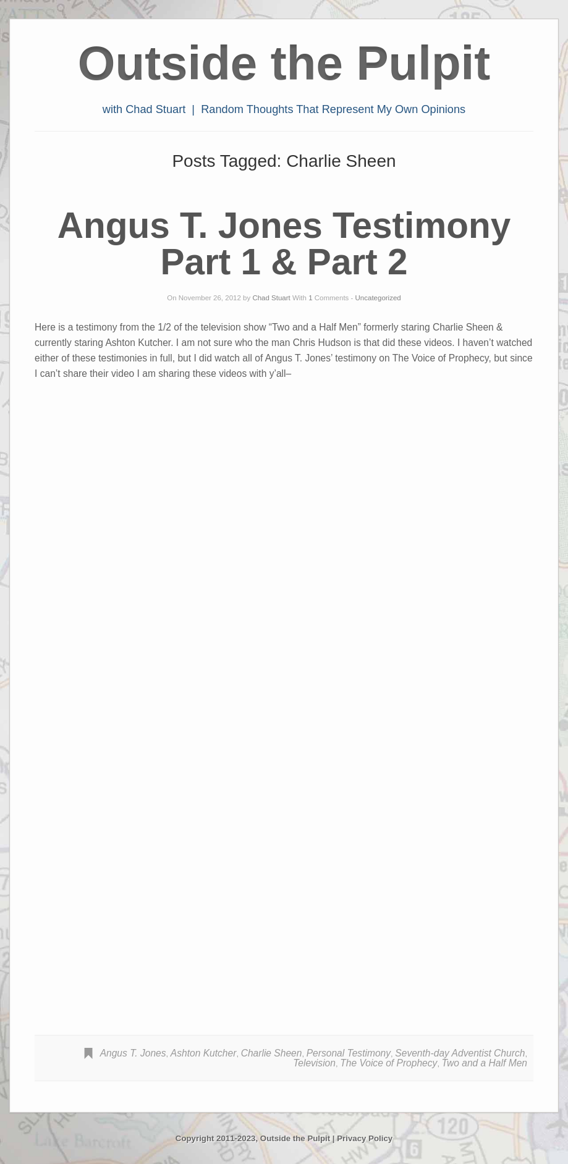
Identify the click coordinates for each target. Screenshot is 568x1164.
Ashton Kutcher (204, 1053)
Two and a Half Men (484, 1063)
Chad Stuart (271, 298)
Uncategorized (378, 298)
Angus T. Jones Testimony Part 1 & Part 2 (284, 243)
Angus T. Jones (133, 1053)
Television (314, 1063)
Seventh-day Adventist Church (460, 1053)
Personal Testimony (349, 1053)
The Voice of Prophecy (388, 1063)
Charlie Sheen (271, 1053)
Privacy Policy (364, 1138)
